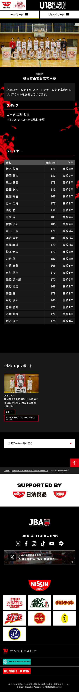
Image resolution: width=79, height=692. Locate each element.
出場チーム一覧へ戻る (20, 443)
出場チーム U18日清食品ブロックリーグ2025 (30, 470)
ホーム (7, 470)
